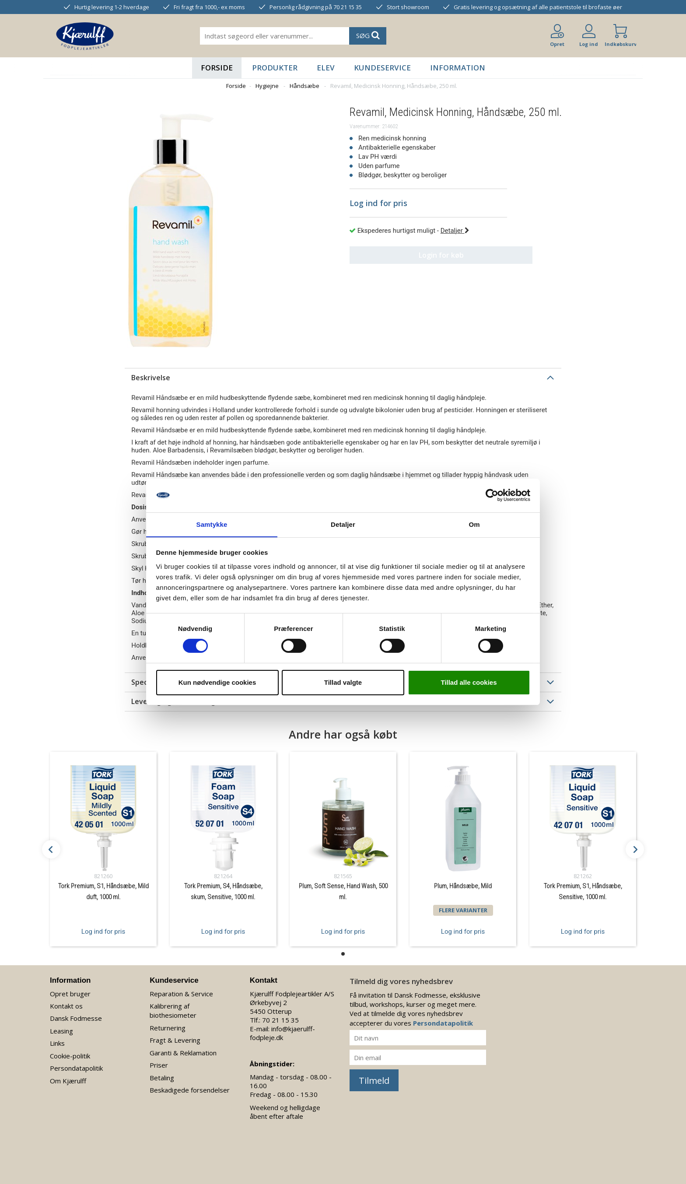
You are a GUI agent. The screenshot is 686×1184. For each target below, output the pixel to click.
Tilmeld (374, 1080)
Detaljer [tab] (343, 524)
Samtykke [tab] (212, 524)
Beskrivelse (150, 377)
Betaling (162, 1077)
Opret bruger (70, 993)
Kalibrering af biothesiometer (173, 1010)
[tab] (343, 377)
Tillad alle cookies (469, 682)
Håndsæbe (304, 86)
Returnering (168, 1027)
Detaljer (455, 231)
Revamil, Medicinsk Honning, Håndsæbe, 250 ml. (393, 86)
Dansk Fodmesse (76, 1018)
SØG (368, 35)
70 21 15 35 (280, 1020)
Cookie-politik (70, 1055)
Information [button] (457, 68)
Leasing (61, 1030)
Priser (159, 1065)
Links (57, 1043)
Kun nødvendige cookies (217, 682)
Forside (217, 68)
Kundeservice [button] (382, 68)
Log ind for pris (103, 931)
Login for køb (428, 255)
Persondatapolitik (76, 1068)
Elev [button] (326, 68)
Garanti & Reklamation (183, 1052)
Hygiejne (267, 86)
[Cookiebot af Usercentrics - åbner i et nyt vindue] (492, 495)
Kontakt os (66, 1006)
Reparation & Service (181, 993)
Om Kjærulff (68, 1080)
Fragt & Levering (175, 1040)
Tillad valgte (343, 682)
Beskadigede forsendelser (190, 1090)
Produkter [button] (275, 68)
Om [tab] (474, 524)
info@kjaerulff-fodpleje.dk (282, 1033)
